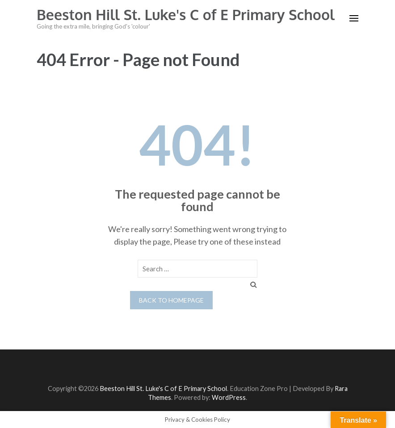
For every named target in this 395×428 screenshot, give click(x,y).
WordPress (229, 397)
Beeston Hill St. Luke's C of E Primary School (186, 14)
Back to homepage (171, 300)
